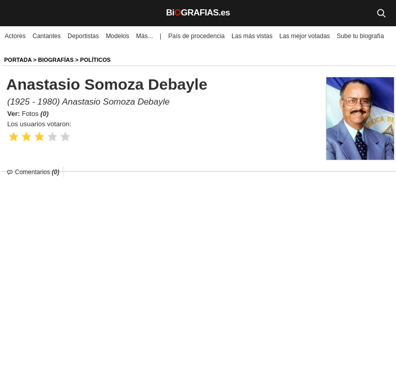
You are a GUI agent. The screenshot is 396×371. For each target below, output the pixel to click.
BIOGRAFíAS (56, 60)
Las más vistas (252, 36)
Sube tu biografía (360, 36)
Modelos (117, 36)
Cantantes (46, 36)
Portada (17, 60)
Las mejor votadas (304, 36)
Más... (144, 36)
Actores (15, 36)
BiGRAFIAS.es (198, 13)
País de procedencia (196, 36)
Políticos (95, 60)
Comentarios (37, 172)
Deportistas (83, 36)
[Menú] (15, 13)
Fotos (35, 113)
